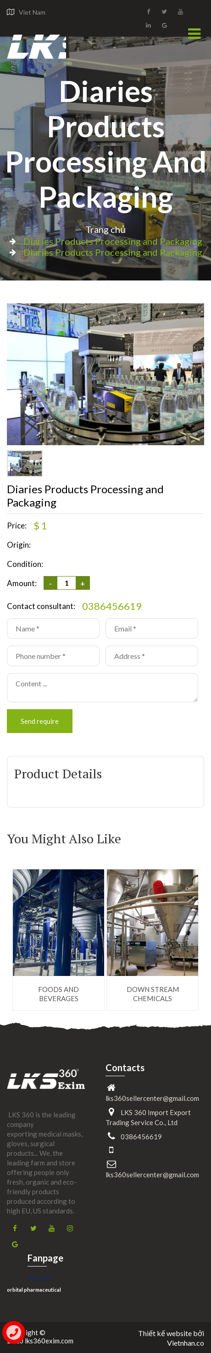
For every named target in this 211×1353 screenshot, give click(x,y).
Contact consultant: (41, 606)
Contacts (125, 1067)
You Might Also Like (64, 838)
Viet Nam (32, 12)
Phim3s (39, 1277)
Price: (17, 525)
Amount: (22, 583)
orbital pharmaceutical (34, 1290)
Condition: (25, 564)
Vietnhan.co (185, 1342)
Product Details (58, 773)
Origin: (19, 545)
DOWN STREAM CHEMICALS (153, 994)
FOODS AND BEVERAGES (58, 994)
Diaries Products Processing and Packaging (105, 143)
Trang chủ (105, 229)
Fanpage (45, 1257)
